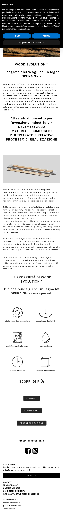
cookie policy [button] (52, 15)
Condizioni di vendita (14, 491)
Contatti (7, 482)
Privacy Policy (10, 485)
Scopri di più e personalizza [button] (31, 42)
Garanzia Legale (11, 488)
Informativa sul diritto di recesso (21, 494)
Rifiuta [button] (17, 36)
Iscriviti (31, 475)
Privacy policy (9, 508)
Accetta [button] (46, 36)
